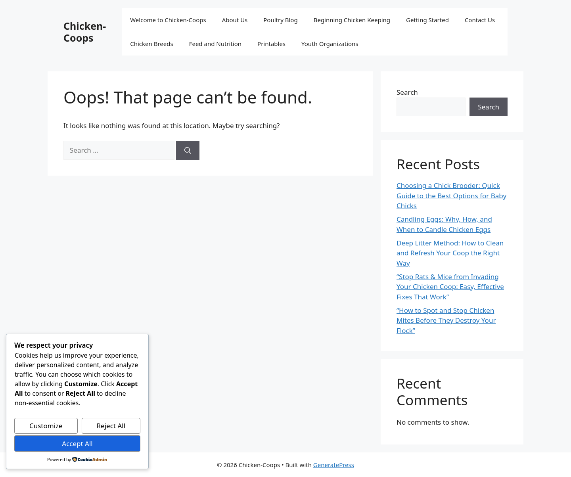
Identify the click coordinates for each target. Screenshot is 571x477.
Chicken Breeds (151, 44)
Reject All (111, 425)
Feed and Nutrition (215, 44)
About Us (235, 20)
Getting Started (427, 20)
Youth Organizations (329, 44)
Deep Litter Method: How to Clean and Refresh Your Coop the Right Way (450, 253)
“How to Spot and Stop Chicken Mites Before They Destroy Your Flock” (446, 320)
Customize (46, 425)
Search (407, 92)
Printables (271, 44)
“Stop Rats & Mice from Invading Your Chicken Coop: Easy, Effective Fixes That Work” (450, 286)
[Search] (187, 150)
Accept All (77, 443)
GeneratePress (333, 465)
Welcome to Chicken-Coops (168, 20)
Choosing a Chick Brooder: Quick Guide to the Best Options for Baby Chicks (451, 195)
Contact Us (480, 20)
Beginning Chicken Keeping (352, 20)
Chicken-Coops (84, 31)
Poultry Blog (280, 20)
